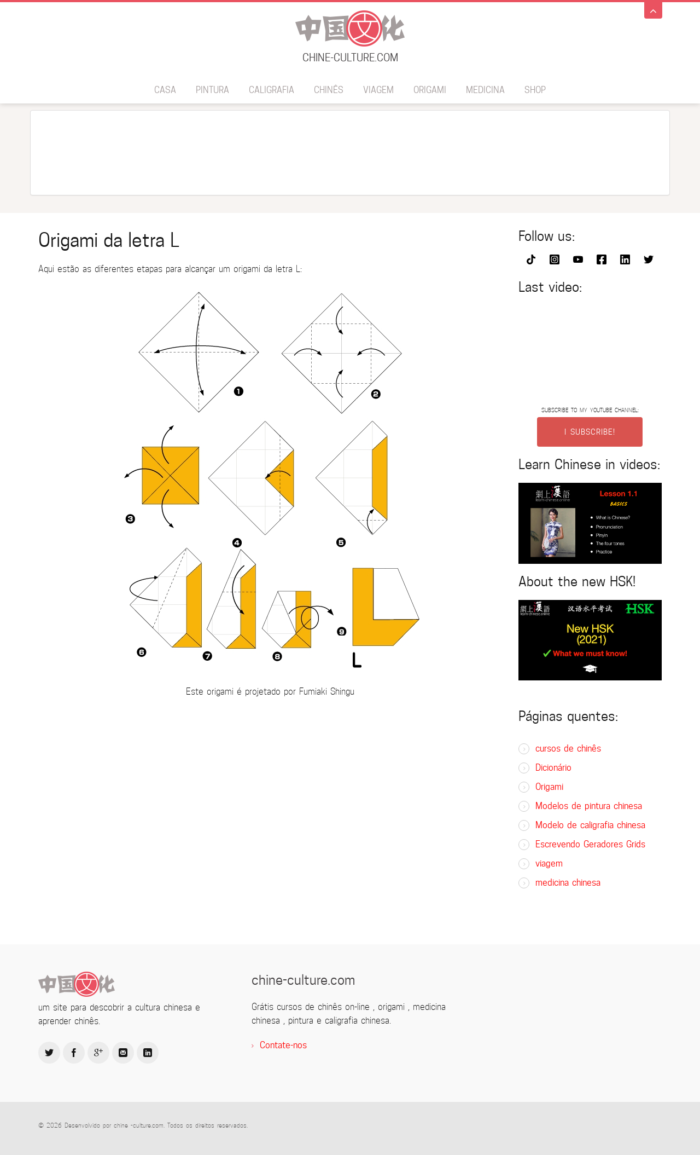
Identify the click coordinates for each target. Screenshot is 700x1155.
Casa (165, 90)
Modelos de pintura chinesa (588, 806)
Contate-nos (283, 1045)
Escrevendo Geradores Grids (590, 844)
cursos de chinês (568, 748)
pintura (212, 90)
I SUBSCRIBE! (589, 432)
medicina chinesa (567, 882)
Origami (429, 90)
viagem (378, 90)
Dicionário (553, 768)
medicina (485, 90)
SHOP (535, 90)
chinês (328, 90)
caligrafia (271, 90)
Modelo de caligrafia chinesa (590, 825)
